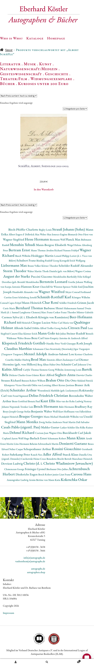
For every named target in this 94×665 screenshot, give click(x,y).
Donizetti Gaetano (73, 443)
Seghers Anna (65, 374)
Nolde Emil (77, 286)
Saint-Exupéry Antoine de (57, 338)
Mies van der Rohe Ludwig (70, 401)
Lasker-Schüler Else (70, 427)
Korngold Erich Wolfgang (72, 260)
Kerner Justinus (67, 385)
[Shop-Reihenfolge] (18, 95)
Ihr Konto (15, 662)
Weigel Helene (74, 245)
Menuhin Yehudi (23, 244)
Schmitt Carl (69, 364)
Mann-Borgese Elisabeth (51, 245)
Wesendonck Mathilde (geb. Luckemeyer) (58, 390)
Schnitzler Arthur (23, 390)
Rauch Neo (37, 454)
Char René (50, 302)
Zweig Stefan (45, 422)
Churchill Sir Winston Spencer (55, 286)
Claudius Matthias (18, 348)
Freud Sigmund (21, 395)
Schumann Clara (41, 349)
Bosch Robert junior (48, 474)
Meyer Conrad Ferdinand (78, 292)
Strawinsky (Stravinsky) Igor (64, 349)
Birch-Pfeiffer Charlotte (23, 229)
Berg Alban (43, 364)
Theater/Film (13, 78)
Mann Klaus (76, 437)
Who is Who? (11, 38)
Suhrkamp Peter (20, 454)
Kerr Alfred (47, 375)
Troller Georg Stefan (57, 328)
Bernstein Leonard (54, 281)
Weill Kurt (58, 411)
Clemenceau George (14, 469)
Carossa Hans (81, 474)
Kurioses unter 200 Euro (43, 83)
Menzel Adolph (36, 353)
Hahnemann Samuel (74, 308)
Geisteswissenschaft (21, 73)
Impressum (8, 613)
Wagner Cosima (83, 271)
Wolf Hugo (24, 438)
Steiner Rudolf (76, 333)
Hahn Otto (55, 364)
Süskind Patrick (85, 380)
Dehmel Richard (22, 432)
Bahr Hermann (67, 406)
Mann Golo (47, 333)
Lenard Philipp (62, 255)
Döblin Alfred (39, 328)
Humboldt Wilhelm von (71, 416)
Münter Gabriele (85, 312)
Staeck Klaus (71, 454)
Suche (47, 662)
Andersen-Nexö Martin (64, 422)
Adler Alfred (53, 454)
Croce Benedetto (48, 458)
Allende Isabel (23, 328)
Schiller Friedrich (68, 302)
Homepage (56, 38)
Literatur (10, 63)
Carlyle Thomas (31, 369)
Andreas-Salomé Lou (61, 354)
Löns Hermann (22, 443)
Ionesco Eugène (60, 234)
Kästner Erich (30, 333)
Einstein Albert (54, 359)
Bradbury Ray (83, 407)
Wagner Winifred (51, 291)
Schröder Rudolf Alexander (76, 265)
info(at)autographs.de (34, 557)
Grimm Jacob (85, 303)
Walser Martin (34, 271)
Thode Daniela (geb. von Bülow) (58, 271)
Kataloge (35, 38)
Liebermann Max (14, 265)
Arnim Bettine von (38, 480)
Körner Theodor (50, 265)
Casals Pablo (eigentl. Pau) (21, 427)
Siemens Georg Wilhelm (52, 369)
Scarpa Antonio (13, 286)
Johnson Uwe (84, 364)
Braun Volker (35, 265)
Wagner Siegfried (14, 239)
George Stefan (23, 411)
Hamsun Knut (30, 286)
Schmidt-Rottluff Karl (54, 296)
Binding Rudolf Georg (47, 260)
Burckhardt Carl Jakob (77, 433)
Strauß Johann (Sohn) (69, 229)
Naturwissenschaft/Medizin (29, 68)
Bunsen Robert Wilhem (33, 380)
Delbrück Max (32, 234)
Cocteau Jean (42, 433)
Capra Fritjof (15, 302)
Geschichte (56, 73)
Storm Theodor (15, 270)
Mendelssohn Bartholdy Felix (68, 276)
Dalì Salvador (83, 422)
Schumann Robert (57, 438)
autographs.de (38, 568)
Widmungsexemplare (51, 78)
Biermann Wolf (58, 239)
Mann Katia (54, 480)
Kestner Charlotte (84, 354)
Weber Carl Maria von (62, 322)
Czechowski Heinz (30, 458)
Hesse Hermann (37, 239)
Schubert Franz (26, 260)
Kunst (45, 63)
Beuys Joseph (10, 411)
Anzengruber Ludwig (18, 480)
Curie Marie (9, 308)
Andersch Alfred (79, 338)
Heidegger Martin (42, 256)
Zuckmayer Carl (70, 359)
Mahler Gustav (50, 427)
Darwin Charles (84, 375)
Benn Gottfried (20, 401)
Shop (9, 50)
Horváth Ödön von (32, 385)
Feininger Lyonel (35, 469)
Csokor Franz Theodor (64, 312)
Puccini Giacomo (42, 276)
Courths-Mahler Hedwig (18, 359)
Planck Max (73, 239)
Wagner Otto (56, 433)
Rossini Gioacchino (67, 448)
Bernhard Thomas (30, 307)
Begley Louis (45, 229)
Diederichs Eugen (27, 474)
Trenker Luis (27, 406)
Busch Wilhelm (23, 255)
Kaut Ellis (48, 400)
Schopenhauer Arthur (38, 449)
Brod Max (39, 359)
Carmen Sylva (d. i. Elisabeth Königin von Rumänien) (35, 317)
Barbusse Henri (54, 308)
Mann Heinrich (32, 303)
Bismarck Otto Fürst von (80, 234)
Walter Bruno (24, 338)
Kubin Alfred (12, 369)
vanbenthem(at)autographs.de (30, 561)
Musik (30, 63)
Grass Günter (33, 375)
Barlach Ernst (39, 438)
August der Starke (17, 276)
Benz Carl (37, 338)
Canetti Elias (16, 333)
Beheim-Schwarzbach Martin (44, 443)
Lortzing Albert (50, 385)
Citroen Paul (78, 327)
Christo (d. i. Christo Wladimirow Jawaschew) (58, 463)
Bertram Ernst (20, 249)
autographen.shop (36, 572)
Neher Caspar (16, 449)
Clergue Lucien (41, 322)
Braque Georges (31, 416)
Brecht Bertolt (64, 458)
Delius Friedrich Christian (49, 395)
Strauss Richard (11, 380)
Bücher (7, 83)
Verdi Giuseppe (68, 343)
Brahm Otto (55, 380)
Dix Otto (71, 380)
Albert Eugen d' (17, 234)
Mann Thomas (38, 250)
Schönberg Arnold (27, 297)
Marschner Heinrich (82, 458)
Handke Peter (53, 343)
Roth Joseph (84, 343)
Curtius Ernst (11, 297)
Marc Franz (47, 312)
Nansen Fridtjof (71, 250)
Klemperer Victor (13, 385)
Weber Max (46, 234)
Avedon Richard (54, 250)
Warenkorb (72, 660)
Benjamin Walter (42, 411)
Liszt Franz (65, 474)
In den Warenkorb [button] (43, 189)
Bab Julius (61, 333)
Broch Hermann (46, 406)
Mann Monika (27, 421)
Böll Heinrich (24, 322)
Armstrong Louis (73, 369)
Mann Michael (51, 416)
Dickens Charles (17, 375)
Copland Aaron (10, 438)
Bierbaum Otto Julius (57, 469)
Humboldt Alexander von (25, 292)
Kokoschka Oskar (74, 479)
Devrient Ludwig (12, 463)
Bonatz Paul (34, 401)
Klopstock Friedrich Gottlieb (24, 343)
